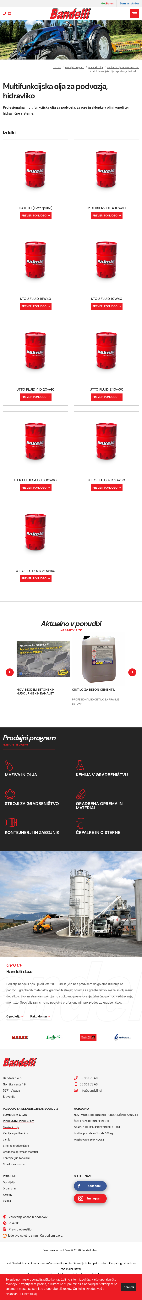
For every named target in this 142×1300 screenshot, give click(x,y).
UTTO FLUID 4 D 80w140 (35, 571)
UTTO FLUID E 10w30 (106, 389)
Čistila (6, 1139)
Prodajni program (74, 67)
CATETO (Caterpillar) (35, 208)
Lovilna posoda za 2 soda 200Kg (93, 1133)
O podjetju (9, 1182)
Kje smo (7, 1194)
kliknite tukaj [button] (28, 1294)
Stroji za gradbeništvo (16, 1145)
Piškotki (11, 1223)
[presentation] (10, 672)
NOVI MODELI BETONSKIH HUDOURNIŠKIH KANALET (35, 691)
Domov (57, 67)
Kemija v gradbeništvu (16, 1133)
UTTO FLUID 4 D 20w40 (35, 389)
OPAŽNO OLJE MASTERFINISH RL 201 (97, 1127)
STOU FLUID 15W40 (35, 298)
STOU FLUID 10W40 (106, 298)
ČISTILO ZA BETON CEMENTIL (93, 690)
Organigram (10, 1188)
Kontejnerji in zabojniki (16, 1158)
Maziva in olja (95, 67)
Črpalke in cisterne (14, 1164)
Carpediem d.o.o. (51, 1235)
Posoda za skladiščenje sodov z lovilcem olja (30, 1112)
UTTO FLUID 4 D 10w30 (106, 480)
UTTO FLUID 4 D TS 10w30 (35, 480)
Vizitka (7, 1200)
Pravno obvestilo (17, 1229)
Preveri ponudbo (33, 215)
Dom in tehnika (129, 3)
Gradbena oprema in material (20, 1151)
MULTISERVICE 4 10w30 (106, 208)
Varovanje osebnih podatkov (25, 1217)
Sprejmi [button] (129, 1287)
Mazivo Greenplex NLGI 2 (89, 1139)
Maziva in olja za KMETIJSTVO (123, 67)
